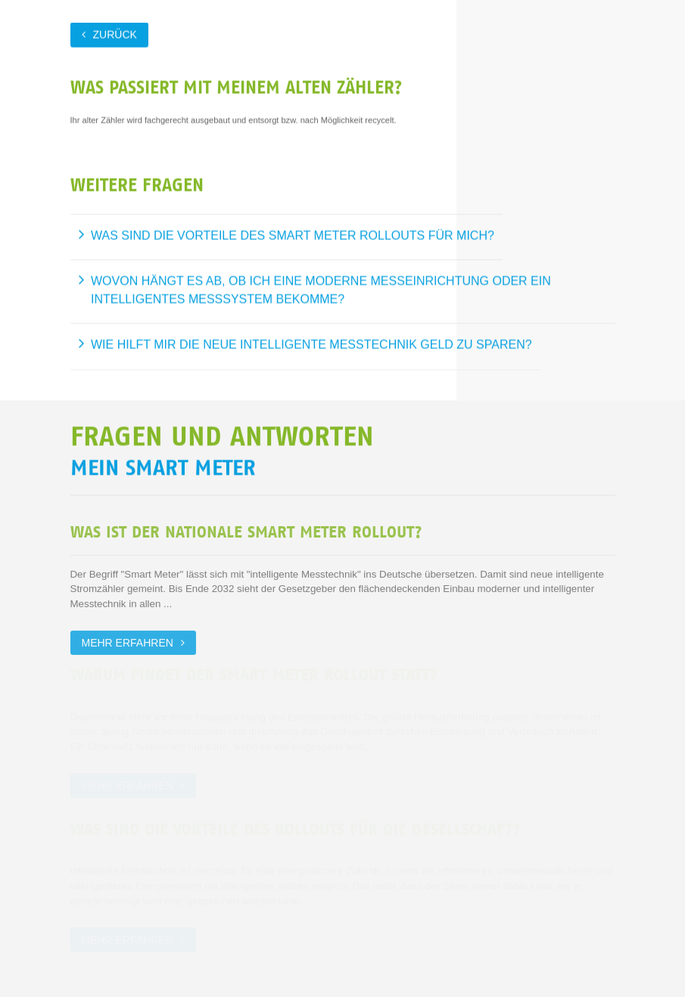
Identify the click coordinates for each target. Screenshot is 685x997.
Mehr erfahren (127, 641)
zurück (115, 34)
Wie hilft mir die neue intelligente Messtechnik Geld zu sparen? (311, 344)
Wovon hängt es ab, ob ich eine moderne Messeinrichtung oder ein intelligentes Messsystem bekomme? (321, 289)
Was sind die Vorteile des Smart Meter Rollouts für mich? (292, 234)
